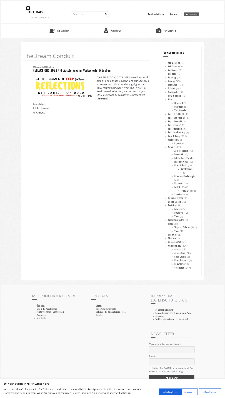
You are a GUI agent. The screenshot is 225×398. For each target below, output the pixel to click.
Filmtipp (171, 81)
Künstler (99, 315)
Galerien (171, 88)
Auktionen (172, 70)
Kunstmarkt (173, 125)
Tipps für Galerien (182, 227)
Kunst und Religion (176, 117)
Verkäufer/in (180, 110)
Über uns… (173, 14)
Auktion (177, 249)
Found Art (185, 190)
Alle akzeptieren (208, 391)
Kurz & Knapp (174, 136)
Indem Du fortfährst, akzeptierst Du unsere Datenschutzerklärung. (171, 370)
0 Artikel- (192, 14)
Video (176, 216)
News (170, 147)
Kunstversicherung (176, 132)
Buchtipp (172, 77)
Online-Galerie (174, 201)
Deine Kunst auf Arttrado (106, 308)
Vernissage (179, 267)
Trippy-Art (173, 234)
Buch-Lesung (180, 256)
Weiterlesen (102, 98)
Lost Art (178, 187)
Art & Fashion (174, 62)
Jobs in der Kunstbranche (47, 308)
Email (152, 356)
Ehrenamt (178, 103)
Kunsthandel (186, 169)
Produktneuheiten (176, 220)
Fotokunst (172, 84)
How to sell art (174, 95)
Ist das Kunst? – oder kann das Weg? (184, 159)
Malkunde (172, 139)
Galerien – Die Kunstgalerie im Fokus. (111, 311)
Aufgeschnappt (181, 150)
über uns (172, 238)
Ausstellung (40, 104)
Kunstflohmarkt (175, 121)
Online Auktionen (175, 198)
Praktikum (178, 106)
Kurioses (178, 183)
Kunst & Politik (175, 114)
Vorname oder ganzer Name (165, 344)
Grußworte (173, 92)
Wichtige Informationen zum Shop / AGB (171, 319)
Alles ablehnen (181, 391)
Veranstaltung (174, 245)
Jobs (170, 99)
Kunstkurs (179, 263)
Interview (178, 212)
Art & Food (173, 66)
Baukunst (178, 154)
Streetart (178, 194)
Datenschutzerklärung (164, 309)
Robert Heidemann (42, 108)
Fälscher (178, 209)
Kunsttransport (175, 128)
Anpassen (158, 391)
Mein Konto (41, 318)
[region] (112, 389)
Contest (99, 305)
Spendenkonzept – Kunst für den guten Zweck (173, 312)
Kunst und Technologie (184, 176)
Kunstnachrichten (156, 14)
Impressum (159, 316)
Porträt (171, 205)
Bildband (172, 73)
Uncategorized (174, 242)
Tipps (170, 223)
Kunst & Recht (181, 165)
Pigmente (178, 143)
